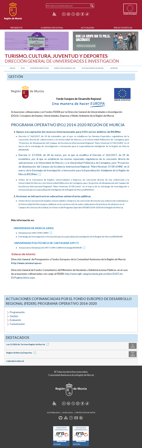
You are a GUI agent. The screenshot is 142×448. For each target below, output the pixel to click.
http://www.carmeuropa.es (26, 263)
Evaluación (15, 320)
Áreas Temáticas (123, 27)
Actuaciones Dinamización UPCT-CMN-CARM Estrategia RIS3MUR (52, 247)
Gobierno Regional (52, 27)
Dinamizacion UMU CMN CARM (36, 233)
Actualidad (87, 27)
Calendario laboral (15, 361)
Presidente (16, 27)
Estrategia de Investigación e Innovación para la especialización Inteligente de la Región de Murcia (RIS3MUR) (71, 236)
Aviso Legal (67, 413)
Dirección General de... (65, 68)
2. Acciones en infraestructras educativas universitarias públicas (52, 196)
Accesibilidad (53, 413)
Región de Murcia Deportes (21, 352)
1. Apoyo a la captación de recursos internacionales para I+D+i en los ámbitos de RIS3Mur (67, 131)
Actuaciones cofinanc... (93, 68)
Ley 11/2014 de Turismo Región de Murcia (28, 344)
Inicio (12, 68)
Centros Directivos (39, 68)
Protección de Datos (85, 413)
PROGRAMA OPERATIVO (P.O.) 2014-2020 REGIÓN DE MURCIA (68, 124)
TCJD (23, 68)
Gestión (114, 68)
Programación (17, 312)
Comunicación (17, 324)
